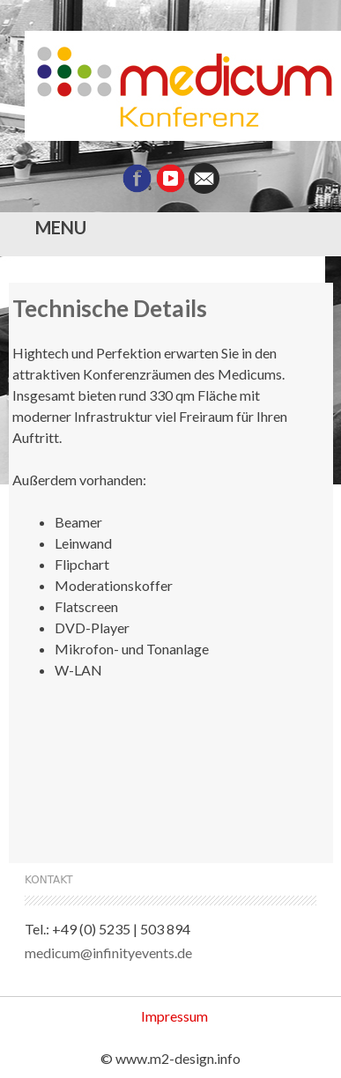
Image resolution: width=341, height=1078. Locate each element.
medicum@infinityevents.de (108, 952)
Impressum (174, 1016)
